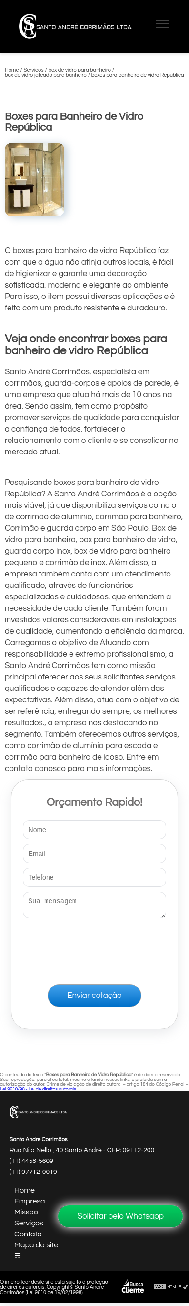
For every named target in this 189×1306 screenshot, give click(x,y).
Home (24, 1193)
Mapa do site (36, 1248)
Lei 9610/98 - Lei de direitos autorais (38, 1092)
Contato (28, 1237)
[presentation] (94, 949)
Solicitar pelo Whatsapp (120, 1216)
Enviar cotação (94, 998)
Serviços (28, 1226)
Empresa (29, 1204)
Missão (26, 1215)
